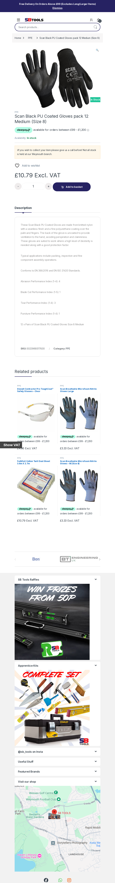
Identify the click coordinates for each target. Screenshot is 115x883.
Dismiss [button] (57, 8)
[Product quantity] (33, 186)
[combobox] (53, 27)
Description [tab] (23, 208)
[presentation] (99, 559)
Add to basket (74, 186)
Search (95, 27)
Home (18, 37)
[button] (97, 50)
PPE (30, 37)
